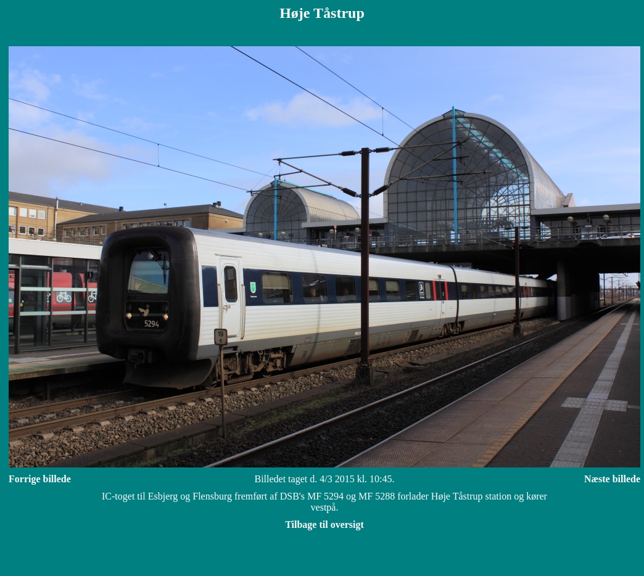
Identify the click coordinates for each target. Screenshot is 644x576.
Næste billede (612, 479)
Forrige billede (40, 479)
